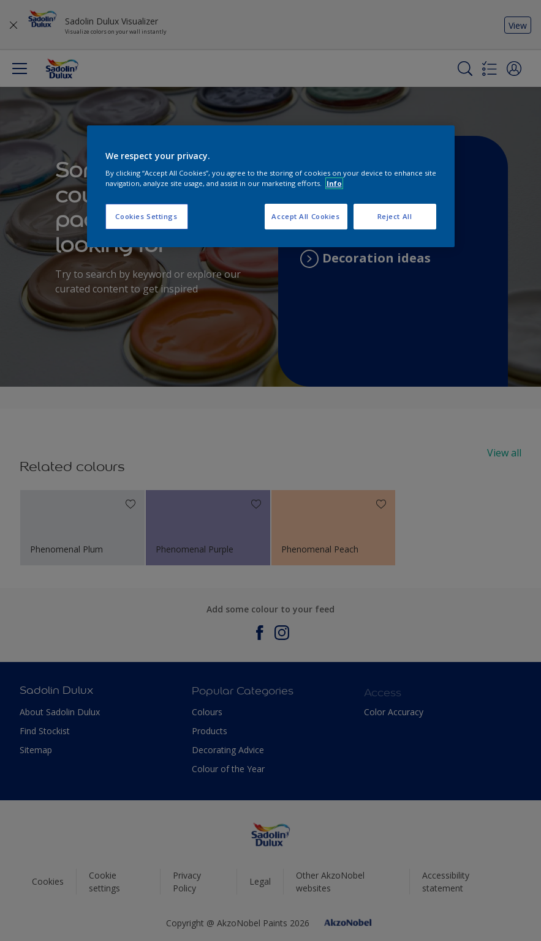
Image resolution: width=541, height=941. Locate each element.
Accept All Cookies (305, 216)
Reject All (394, 216)
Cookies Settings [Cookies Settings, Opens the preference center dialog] (146, 216)
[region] (271, 186)
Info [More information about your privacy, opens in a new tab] (334, 183)
